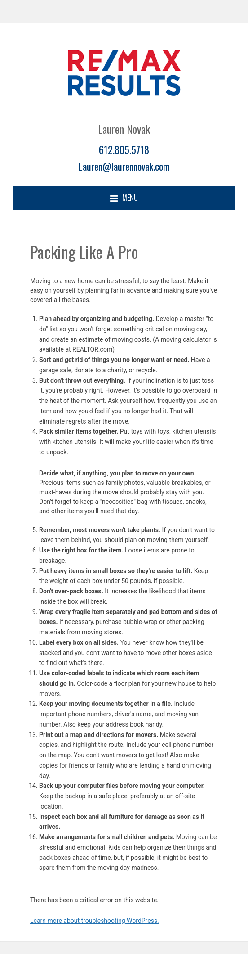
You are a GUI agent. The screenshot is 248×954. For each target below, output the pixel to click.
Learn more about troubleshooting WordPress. (94, 920)
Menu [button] (130, 197)
